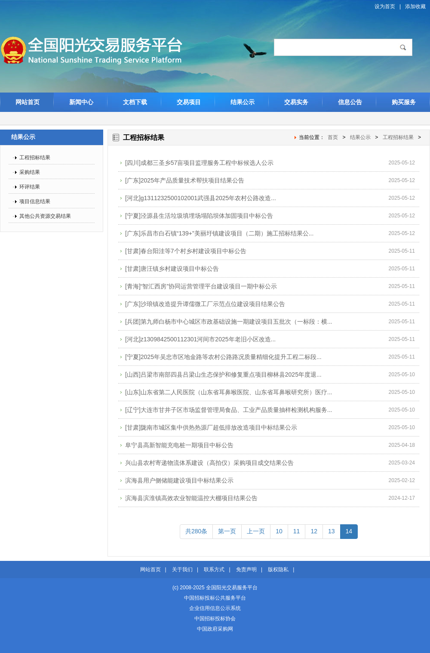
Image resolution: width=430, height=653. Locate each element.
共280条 (196, 531)
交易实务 (296, 102)
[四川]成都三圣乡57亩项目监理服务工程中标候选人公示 (199, 162)
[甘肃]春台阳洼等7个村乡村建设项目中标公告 (185, 251)
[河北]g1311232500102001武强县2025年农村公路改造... (200, 198)
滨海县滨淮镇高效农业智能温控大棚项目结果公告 (191, 498)
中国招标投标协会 (215, 619)
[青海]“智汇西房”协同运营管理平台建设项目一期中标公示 (201, 286)
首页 (333, 137)
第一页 (227, 531)
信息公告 (350, 102)
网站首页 (27, 102)
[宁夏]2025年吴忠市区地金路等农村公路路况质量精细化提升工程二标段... (223, 356)
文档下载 (135, 102)
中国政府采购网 (215, 629)
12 (313, 531)
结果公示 (242, 102)
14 (349, 531)
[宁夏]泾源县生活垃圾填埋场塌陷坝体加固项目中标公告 (199, 215)
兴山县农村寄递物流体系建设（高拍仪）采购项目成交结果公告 (209, 462)
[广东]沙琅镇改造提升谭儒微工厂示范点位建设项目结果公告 (205, 303)
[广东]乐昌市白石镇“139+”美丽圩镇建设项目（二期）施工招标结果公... (219, 233)
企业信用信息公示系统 (215, 608)
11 (296, 531)
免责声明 (246, 569)
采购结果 (29, 172)
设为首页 (385, 6)
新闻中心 (81, 102)
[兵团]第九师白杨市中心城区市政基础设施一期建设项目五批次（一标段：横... (228, 321)
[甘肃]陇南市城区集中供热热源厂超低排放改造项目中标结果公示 (211, 427)
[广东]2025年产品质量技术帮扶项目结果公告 (184, 180)
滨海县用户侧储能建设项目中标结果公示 (179, 480)
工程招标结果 (34, 158)
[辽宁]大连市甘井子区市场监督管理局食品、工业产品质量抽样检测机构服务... (228, 409)
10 (279, 531)
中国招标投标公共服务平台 (215, 598)
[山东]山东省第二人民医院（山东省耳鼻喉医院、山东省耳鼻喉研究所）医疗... (228, 392)
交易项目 (189, 102)
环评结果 (29, 187)
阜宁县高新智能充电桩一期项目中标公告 (179, 445)
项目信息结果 (34, 201)
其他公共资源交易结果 (45, 216)
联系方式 (214, 569)
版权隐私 (278, 569)
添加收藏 (415, 6)
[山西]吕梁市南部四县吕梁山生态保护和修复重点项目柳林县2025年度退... (223, 374)
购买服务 (404, 102)
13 (331, 531)
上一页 (256, 531)
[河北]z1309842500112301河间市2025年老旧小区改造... (200, 339)
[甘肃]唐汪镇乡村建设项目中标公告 (172, 268)
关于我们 (182, 569)
